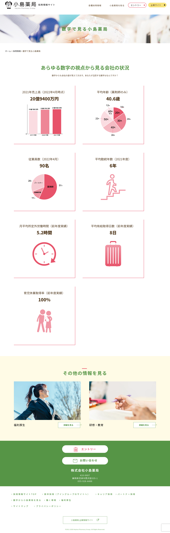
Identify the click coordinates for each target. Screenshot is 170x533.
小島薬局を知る (117, 5)
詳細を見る (68, 424)
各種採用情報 (94, 5)
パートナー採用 (126, 494)
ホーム (8, 51)
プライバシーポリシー (48, 506)
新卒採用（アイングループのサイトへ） (66, 494)
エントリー (136, 5)
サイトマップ (20, 506)
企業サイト (156, 5)
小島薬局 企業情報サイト (85, 520)
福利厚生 (65, 500)
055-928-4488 (85, 481)
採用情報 (17, 51)
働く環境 (50, 500)
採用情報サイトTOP (24, 494)
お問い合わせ (88, 460)
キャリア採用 (104, 494)
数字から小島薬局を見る (26, 500)
